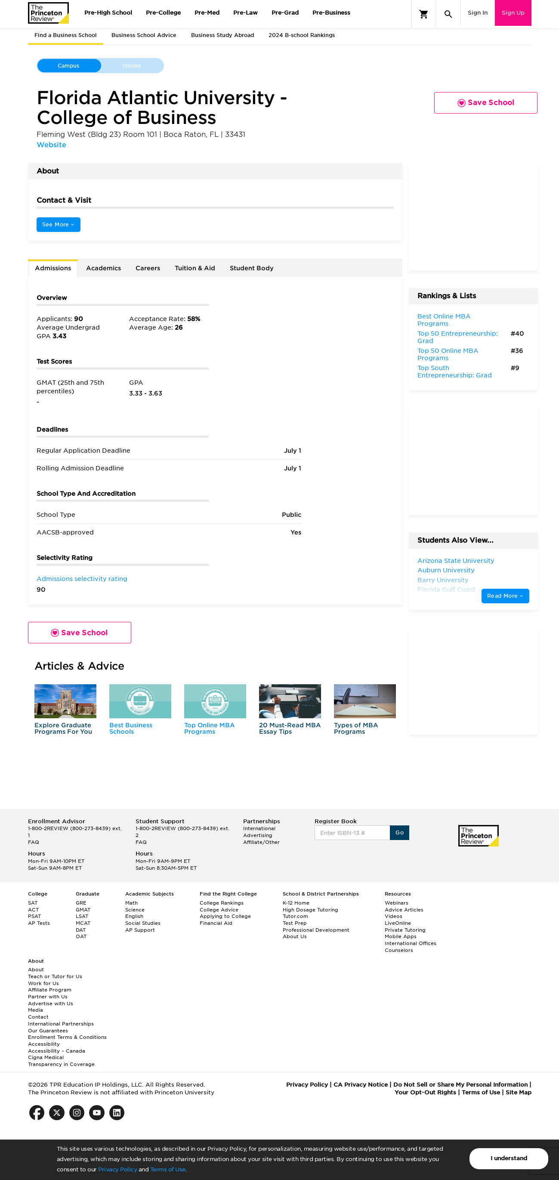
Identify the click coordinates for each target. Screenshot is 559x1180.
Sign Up (513, 12)
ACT (33, 910)
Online (132, 65)
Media (35, 1010)
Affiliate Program (49, 990)
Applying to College (225, 916)
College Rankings (222, 903)
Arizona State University (455, 560)
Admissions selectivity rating (82, 578)
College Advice (219, 910)
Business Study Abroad (222, 35)
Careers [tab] (148, 268)
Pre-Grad (285, 12)
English (134, 916)
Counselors (399, 950)
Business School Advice (143, 35)
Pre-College (163, 12)
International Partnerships (61, 1024)
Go (399, 832)
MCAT (83, 923)
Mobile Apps (401, 936)
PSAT (34, 916)
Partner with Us (48, 997)
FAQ (33, 842)
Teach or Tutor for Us (55, 976)
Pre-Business (331, 12)
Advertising (257, 835)
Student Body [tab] (252, 268)
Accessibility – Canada (56, 1051)
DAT (81, 930)
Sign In (478, 12)
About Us (295, 936)
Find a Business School (65, 35)
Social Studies (143, 923)
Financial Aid (216, 923)
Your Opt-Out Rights (425, 1092)
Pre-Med (207, 12)
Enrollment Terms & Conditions (67, 1037)
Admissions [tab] (53, 268)
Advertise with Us (50, 1004)
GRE (81, 903)
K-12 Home (296, 903)
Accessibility (44, 1044)
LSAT (82, 916)
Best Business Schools (130, 728)
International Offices (410, 943)
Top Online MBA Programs (209, 728)
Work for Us (43, 983)
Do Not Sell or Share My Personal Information (460, 1084)
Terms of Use (167, 1169)
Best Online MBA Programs (444, 320)
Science (135, 910)
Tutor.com (295, 916)
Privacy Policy (117, 1169)
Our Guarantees (48, 1031)
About (36, 970)
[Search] (448, 14)
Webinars (396, 903)
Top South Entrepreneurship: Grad (454, 372)
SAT (32, 903)
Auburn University (446, 570)
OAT (81, 936)
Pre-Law (245, 12)
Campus (68, 65)
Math (131, 903)
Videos (393, 916)
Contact (38, 1017)
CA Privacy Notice (361, 1084)
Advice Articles (404, 910)
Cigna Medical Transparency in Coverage (61, 1060)
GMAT (83, 910)
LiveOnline (398, 923)
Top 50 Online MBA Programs (448, 354)
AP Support (140, 930)
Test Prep (295, 923)
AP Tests (39, 923)
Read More (505, 596)
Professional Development (316, 930)
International (259, 828)
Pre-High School (108, 12)
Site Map (518, 1092)
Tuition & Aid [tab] (195, 268)
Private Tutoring (405, 930)
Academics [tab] (103, 268)
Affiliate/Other (261, 842)
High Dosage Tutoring (310, 910)
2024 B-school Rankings (302, 35)
